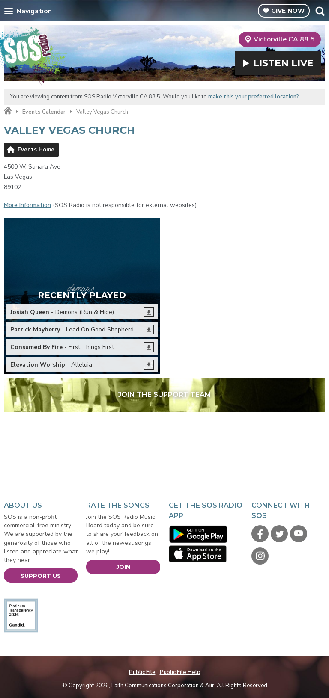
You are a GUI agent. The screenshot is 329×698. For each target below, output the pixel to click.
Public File (142, 672)
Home (8, 111)
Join (123, 566)
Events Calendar (44, 112)
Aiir (209, 685)
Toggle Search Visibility (320, 11)
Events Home (36, 150)
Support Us (41, 575)
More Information (27, 205)
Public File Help (180, 672)
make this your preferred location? (253, 97)
